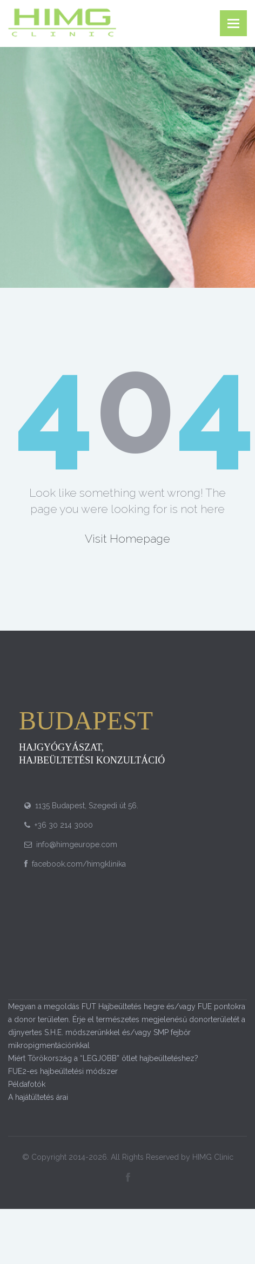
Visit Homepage (127, 538)
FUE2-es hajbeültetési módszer (63, 1071)
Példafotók (26, 1084)
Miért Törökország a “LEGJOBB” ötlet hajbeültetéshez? (103, 1058)
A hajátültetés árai (38, 1097)
